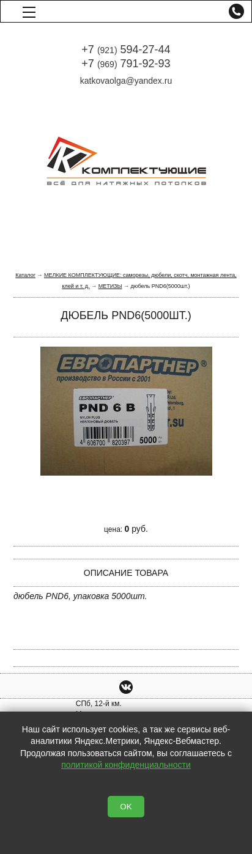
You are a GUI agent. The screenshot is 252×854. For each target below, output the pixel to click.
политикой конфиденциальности (126, 765)
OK (126, 806)
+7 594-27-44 (125, 49)
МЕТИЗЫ (110, 286)
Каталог (25, 275)
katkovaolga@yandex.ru (126, 81)
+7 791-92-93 (125, 63)
